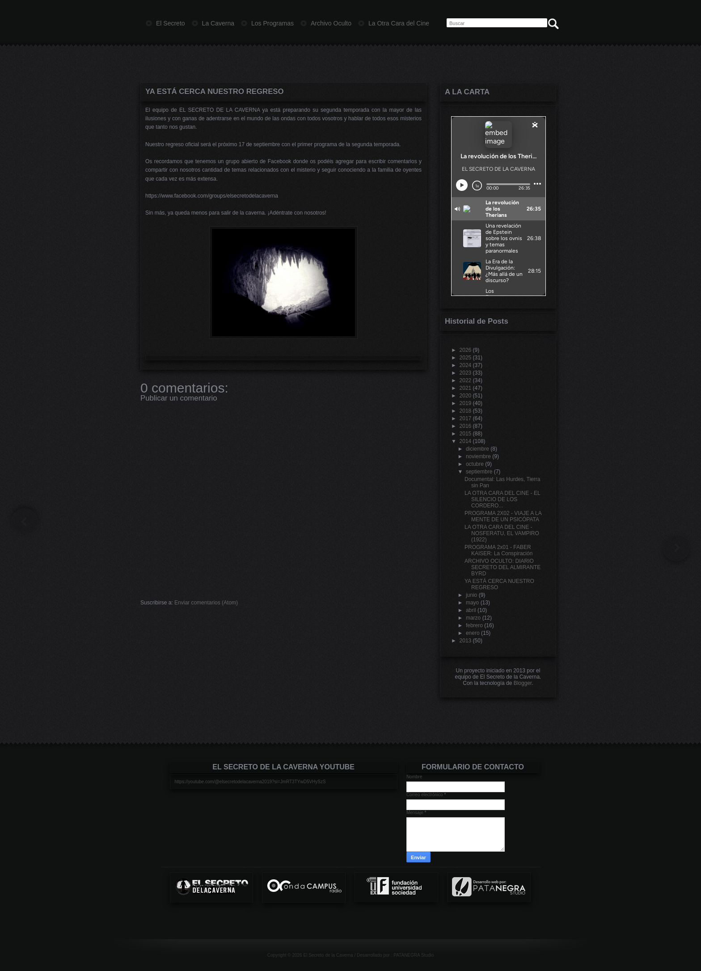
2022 (466, 380)
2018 (466, 411)
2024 (466, 365)
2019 (466, 403)
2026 (466, 350)
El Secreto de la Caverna (328, 955)
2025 (466, 358)
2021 (466, 388)
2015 (466, 434)
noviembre (478, 456)
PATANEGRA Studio (413, 955)
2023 (466, 373)
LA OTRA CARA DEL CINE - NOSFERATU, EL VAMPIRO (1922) (502, 533)
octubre (475, 464)
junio (471, 595)
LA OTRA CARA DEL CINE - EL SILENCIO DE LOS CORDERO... (502, 499)
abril (471, 610)
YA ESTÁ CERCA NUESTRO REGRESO (214, 91)
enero (473, 633)
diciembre (477, 449)
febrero (474, 625)
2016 (466, 426)
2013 (466, 640)
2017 (466, 418)
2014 (466, 441)
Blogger (523, 683)
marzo (473, 618)
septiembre (479, 472)
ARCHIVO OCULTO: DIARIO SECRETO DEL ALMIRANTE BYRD (503, 567)
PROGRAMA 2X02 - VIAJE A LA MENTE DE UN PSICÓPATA (503, 516)
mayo (472, 602)
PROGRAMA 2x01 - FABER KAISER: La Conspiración (498, 550)
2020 (466, 396)
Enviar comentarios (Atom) (206, 602)
